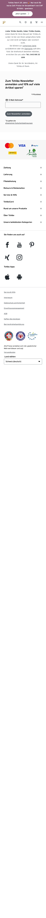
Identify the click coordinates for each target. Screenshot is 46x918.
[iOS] (7, 278)
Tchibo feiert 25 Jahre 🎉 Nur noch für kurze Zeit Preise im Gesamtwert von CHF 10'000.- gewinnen (25, 5)
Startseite (28, 49)
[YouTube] (19, 246)
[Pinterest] (31, 246)
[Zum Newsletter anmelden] (18, 114)
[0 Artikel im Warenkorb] (36, 22)
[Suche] (20, 22)
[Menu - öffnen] (42, 22)
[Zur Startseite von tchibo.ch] (4, 22)
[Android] (19, 278)
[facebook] (7, 246)
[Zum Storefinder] (25, 22)
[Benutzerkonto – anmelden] (31, 22)
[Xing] (7, 259)
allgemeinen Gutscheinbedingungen (19, 123)
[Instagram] (19, 259)
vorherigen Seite (29, 46)
